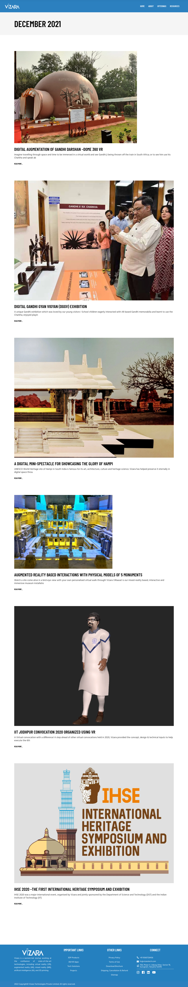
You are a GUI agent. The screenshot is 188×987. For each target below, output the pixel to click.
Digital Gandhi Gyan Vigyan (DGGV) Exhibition (50, 306)
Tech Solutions (73, 966)
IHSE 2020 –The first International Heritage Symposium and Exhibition (71, 889)
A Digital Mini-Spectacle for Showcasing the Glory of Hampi (63, 463)
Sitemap (114, 975)
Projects (73, 970)
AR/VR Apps (73, 962)
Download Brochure (114, 966)
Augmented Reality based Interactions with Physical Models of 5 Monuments (78, 574)
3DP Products (73, 957)
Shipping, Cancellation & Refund (114, 970)
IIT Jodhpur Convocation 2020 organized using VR (54, 731)
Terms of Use (114, 962)
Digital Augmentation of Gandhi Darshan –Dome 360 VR (58, 149)
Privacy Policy (114, 957)
